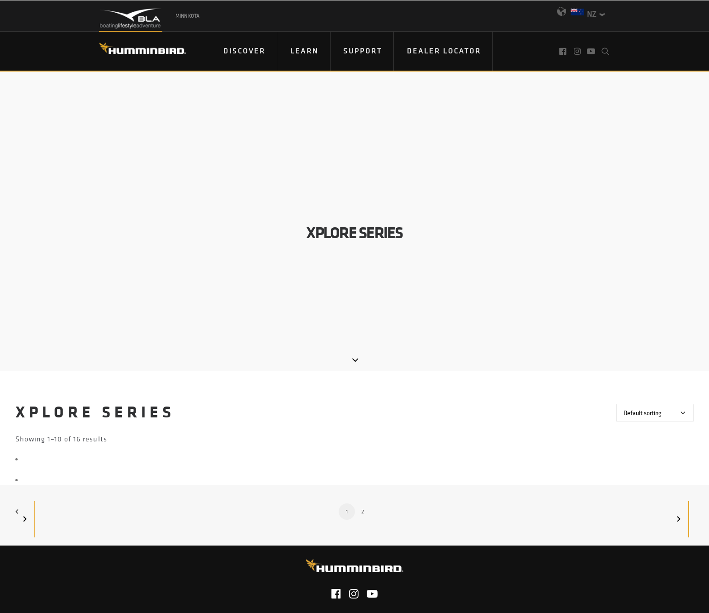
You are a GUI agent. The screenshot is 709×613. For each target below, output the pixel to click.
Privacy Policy (277, 549)
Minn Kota (187, 16)
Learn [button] (304, 50)
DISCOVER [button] (244, 50)
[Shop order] (655, 319)
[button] (563, 51)
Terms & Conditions (409, 549)
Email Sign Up (357, 527)
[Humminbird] (134, 51)
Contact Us (221, 549)
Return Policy (338, 549)
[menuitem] (244, 51)
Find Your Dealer (289, 527)
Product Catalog (423, 527)
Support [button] (362, 50)
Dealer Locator (444, 50)
